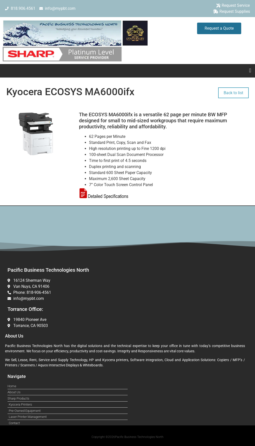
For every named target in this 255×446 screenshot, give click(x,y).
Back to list (233, 92)
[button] (250, 71)
